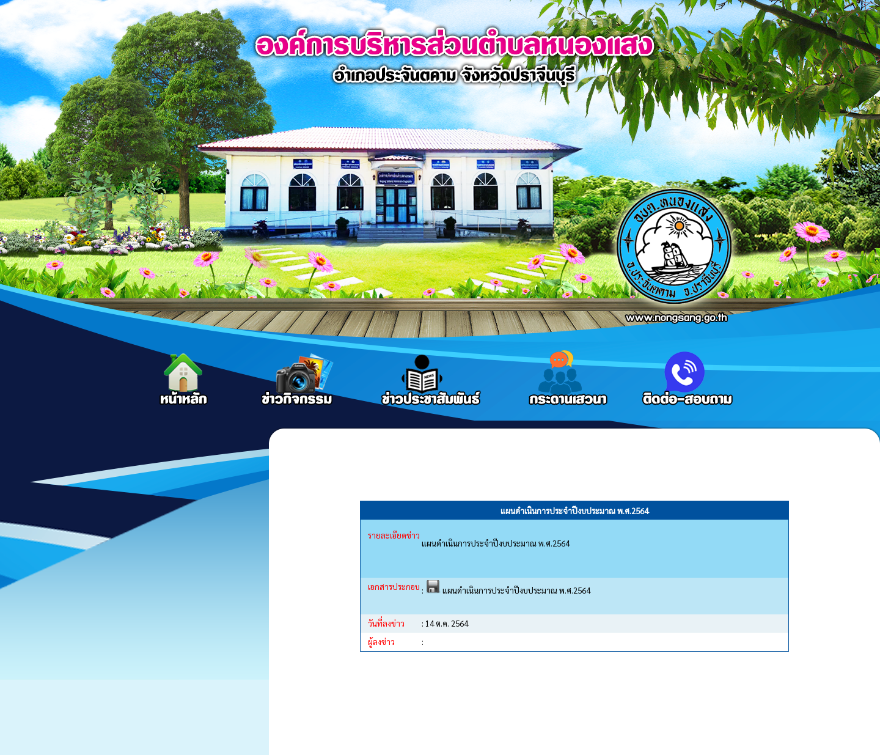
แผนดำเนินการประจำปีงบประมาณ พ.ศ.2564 (507, 590)
